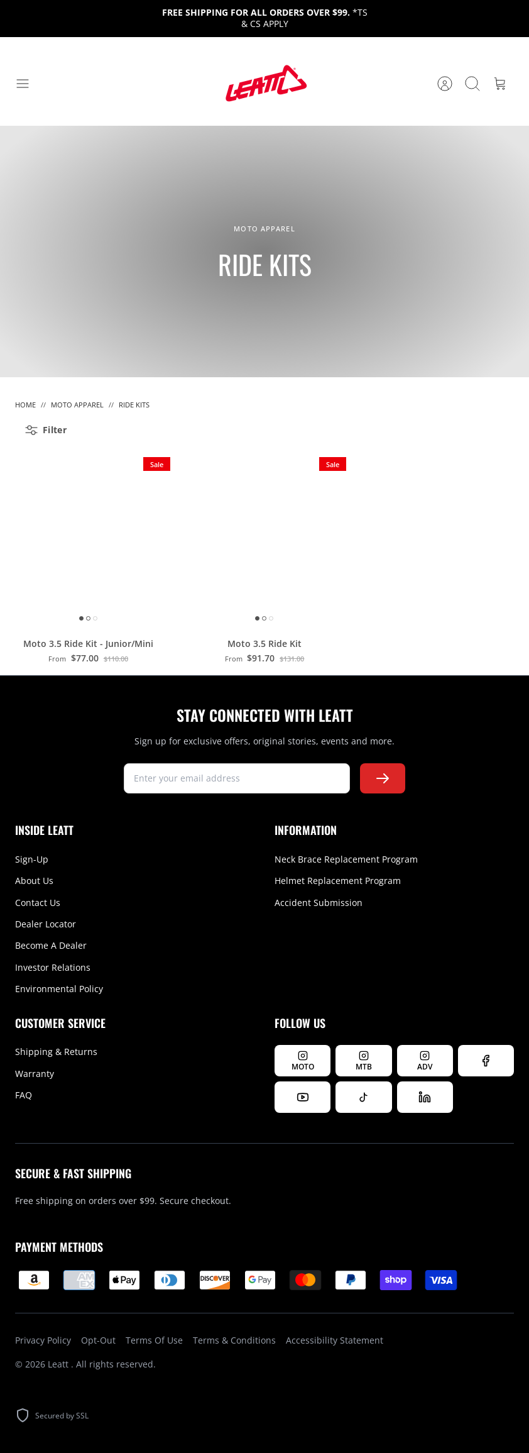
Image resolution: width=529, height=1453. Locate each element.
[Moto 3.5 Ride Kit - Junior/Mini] (88, 539)
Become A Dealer (51, 945)
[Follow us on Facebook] (486, 1060)
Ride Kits (134, 404)
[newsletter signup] (237, 778)
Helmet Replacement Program (338, 881)
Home (25, 404)
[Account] (445, 83)
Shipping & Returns (56, 1052)
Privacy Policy (43, 1340)
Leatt (59, 1364)
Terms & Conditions (234, 1340)
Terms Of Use (154, 1340)
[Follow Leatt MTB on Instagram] (363, 1060)
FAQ (23, 1095)
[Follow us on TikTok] (363, 1097)
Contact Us (37, 903)
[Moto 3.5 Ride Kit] (265, 539)
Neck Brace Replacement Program (346, 859)
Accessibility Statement (334, 1340)
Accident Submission (319, 903)
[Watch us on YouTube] (302, 1097)
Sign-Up (31, 859)
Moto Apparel (77, 404)
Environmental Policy (59, 989)
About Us (34, 881)
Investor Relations (52, 967)
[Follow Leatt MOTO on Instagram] (302, 1060)
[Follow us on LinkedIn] (425, 1097)
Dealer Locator (45, 924)
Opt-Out (98, 1340)
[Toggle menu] (29, 83)
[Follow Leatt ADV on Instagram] (425, 1060)
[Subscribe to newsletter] (382, 778)
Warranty (34, 1074)
